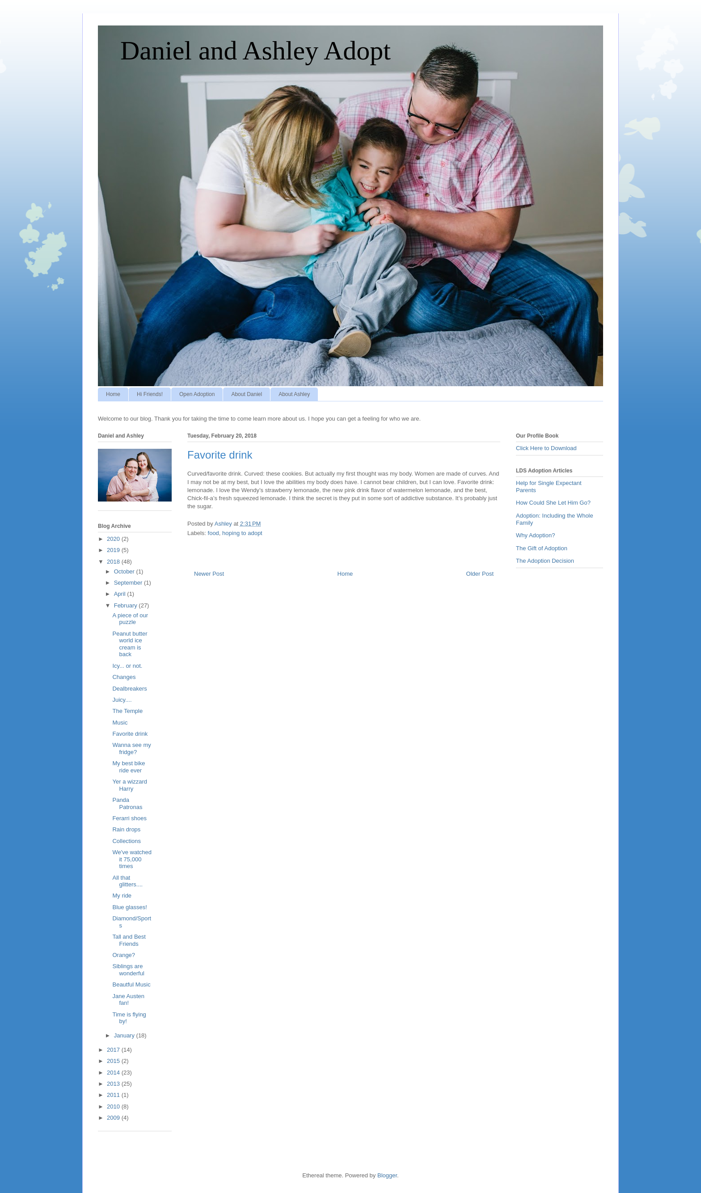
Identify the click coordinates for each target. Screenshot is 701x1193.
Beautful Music (131, 984)
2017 (114, 1049)
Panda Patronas (127, 803)
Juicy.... (121, 699)
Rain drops (126, 829)
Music (119, 722)
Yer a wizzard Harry (129, 785)
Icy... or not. (127, 665)
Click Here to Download (546, 448)
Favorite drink (130, 733)
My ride (121, 895)
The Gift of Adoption (541, 548)
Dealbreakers (129, 688)
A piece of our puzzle (130, 619)
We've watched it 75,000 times (132, 859)
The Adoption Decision (545, 560)
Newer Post (209, 573)
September (129, 582)
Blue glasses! (129, 907)
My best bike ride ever (128, 767)
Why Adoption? (535, 535)
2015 (114, 1061)
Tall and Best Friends (128, 940)
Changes (123, 677)
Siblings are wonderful (128, 970)
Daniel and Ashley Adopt (255, 50)
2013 (114, 1083)
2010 (114, 1106)
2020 (114, 538)
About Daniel (246, 394)
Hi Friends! (150, 394)
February (126, 605)
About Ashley (294, 394)
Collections (126, 841)
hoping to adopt (242, 533)
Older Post (480, 573)
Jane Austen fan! (128, 1000)
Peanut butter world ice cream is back (129, 644)
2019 (114, 550)
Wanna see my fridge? (131, 748)
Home (113, 394)
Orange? (123, 955)
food (213, 533)
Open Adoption (197, 394)
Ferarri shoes (129, 818)
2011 (114, 1095)
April (120, 593)
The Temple (127, 711)
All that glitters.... (127, 881)
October (125, 571)
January (125, 1035)
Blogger (387, 1175)
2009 (114, 1117)
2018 (114, 561)
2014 (114, 1072)
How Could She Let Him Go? (553, 502)
